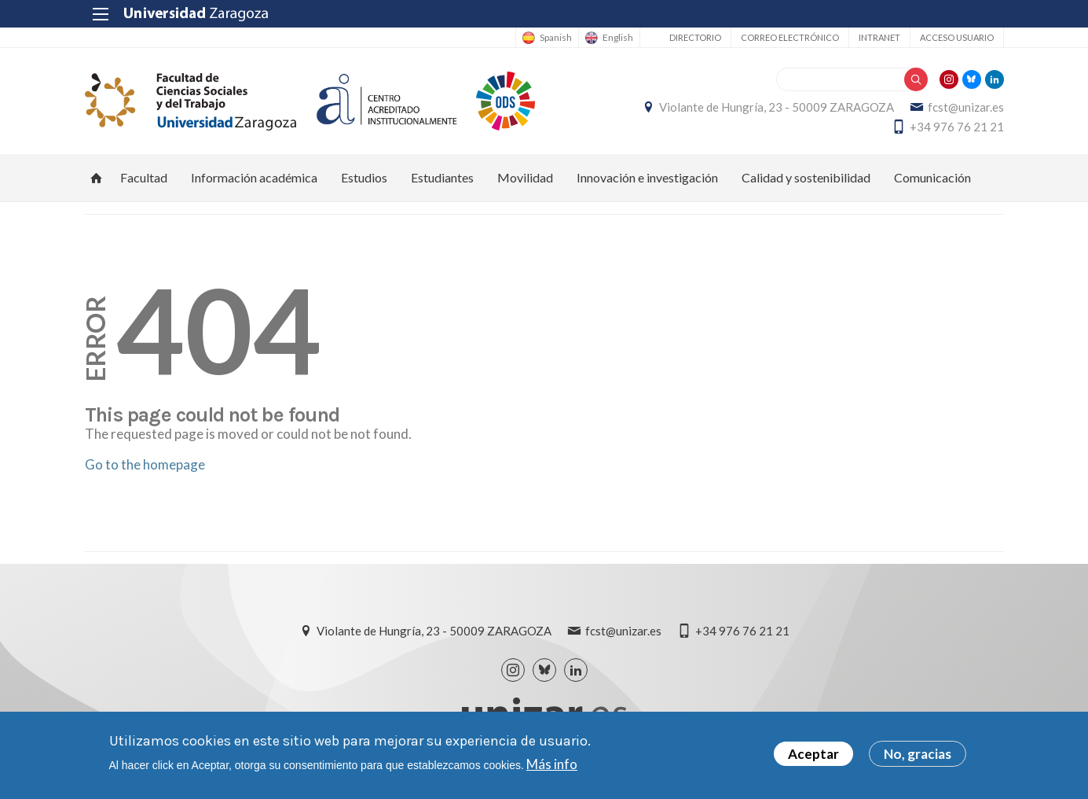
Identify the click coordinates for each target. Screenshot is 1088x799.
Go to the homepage (145, 464)
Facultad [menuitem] (143, 177)
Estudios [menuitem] (364, 177)
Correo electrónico (790, 37)
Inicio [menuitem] (96, 177)
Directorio (695, 37)
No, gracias (917, 754)
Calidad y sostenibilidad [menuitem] (806, 177)
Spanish (556, 37)
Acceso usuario (957, 37)
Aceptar (813, 754)
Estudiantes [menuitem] (442, 177)
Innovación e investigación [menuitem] (647, 177)
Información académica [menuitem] (254, 177)
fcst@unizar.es (966, 107)
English (618, 37)
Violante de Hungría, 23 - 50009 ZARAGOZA (776, 107)
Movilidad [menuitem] (525, 177)
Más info (551, 764)
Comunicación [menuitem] (932, 177)
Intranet (879, 37)
